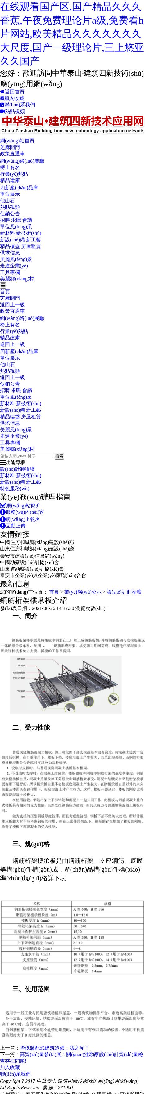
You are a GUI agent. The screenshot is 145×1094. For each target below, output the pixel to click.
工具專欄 (10, 272)
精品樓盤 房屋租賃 (20, 246)
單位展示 (10, 194)
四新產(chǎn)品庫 (19, 187)
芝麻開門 (10, 147)
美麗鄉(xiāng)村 (17, 278)
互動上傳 (12, 525)
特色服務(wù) (14, 488)
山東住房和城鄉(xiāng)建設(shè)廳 (37, 548)
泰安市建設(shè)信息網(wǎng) (32, 555)
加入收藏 (12, 98)
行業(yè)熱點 (14, 174)
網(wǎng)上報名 (20, 519)
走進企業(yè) (14, 265)
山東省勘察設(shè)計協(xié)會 (32, 569)
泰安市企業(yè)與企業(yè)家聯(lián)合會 (43, 575)
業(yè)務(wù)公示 (83, 591)
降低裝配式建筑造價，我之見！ (54, 1048)
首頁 (5, 291)
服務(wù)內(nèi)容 (22, 512)
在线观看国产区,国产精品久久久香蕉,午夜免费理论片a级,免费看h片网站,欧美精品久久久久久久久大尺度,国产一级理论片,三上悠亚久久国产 (72, 34)
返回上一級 (12, 304)
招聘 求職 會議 (16, 220)
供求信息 (10, 252)
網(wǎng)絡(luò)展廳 (22, 161)
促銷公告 (10, 213)
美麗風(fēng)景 (16, 259)
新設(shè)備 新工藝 (20, 239)
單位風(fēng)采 (16, 226)
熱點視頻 (12, 111)
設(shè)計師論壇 (17, 469)
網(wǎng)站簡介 (20, 505)
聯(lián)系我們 (17, 104)
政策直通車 (12, 153)
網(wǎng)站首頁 (17, 140)
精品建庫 (10, 180)
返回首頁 (12, 91)
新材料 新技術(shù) (20, 233)
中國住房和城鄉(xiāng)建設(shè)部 (37, 542)
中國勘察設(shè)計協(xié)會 (29, 562)
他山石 (7, 200)
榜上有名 (10, 167)
